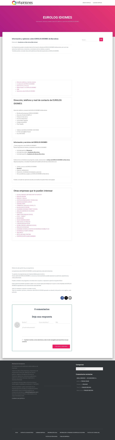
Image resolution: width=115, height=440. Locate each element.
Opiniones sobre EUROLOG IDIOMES (26, 91)
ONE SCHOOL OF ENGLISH (23, 221)
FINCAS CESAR (85, 381)
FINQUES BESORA (86, 387)
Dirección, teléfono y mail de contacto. (26, 82)
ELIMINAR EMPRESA (97, 2)
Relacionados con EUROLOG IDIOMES (26, 87)
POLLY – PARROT (21, 216)
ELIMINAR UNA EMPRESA (18, 398)
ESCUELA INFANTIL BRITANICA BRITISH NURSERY (29, 194)
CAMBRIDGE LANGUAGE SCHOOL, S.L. (26, 205)
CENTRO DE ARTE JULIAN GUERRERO (26, 236)
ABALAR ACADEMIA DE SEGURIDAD (25, 211)
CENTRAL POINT (21, 203)
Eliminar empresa (40, 432)
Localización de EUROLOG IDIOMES (26, 84)
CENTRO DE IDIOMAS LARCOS (24, 202)
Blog (16, 432)
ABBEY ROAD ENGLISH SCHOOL (25, 214)
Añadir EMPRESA (87, 2)
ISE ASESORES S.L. (92, 378)
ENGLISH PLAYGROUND (23, 227)
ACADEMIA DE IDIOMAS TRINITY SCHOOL (27, 209)
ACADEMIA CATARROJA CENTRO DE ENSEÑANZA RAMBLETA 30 (33, 229)
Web (18, 89)
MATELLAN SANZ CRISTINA (24, 234)
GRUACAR (85, 384)
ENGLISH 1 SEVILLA (22, 198)
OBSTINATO (20, 232)
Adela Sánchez (81, 378)
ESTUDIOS (19, 212)
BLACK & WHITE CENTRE (23, 207)
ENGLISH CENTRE (21, 196)
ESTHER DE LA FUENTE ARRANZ (25, 230)
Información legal (52, 432)
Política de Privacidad (51, 436)
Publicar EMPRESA (64, 436)
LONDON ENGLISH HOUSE (23, 223)
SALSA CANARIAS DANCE (23, 220)
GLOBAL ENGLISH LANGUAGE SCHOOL (26, 225)
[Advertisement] (42, 68)
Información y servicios (23, 85)
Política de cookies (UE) (93, 432)
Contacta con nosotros (27, 432)
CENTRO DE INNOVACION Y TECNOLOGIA (27, 200)
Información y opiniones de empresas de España (72, 432)
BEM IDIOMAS (20, 218)
